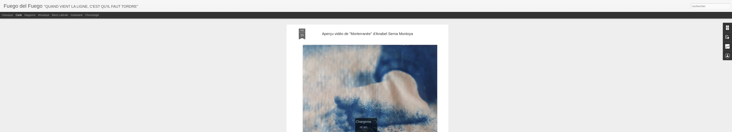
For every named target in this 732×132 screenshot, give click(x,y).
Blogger (385, 130)
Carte (19, 15)
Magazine (30, 15)
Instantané (77, 15)
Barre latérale (60, 15)
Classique (7, 15)
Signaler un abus (398, 130)
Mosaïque (43, 15)
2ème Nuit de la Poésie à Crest (343, 50)
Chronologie (92, 15)
